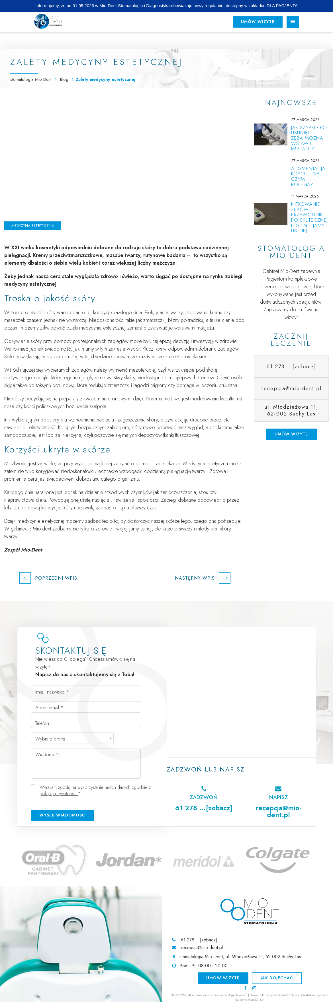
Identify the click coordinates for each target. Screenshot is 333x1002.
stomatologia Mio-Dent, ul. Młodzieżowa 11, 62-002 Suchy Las (240, 956)
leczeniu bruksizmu (219, 385)
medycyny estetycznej (30, 284)
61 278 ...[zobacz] (291, 366)
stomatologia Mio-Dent (30, 79)
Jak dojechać (277, 978)
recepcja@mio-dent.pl (278, 811)
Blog (65, 79)
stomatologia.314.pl (252, 999)
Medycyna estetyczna (32, 225)
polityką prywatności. (59, 793)
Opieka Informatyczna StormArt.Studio (274, 995)
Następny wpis (202, 578)
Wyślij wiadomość (62, 815)
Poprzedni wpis (48, 578)
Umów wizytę (257, 21)
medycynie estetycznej (102, 328)
